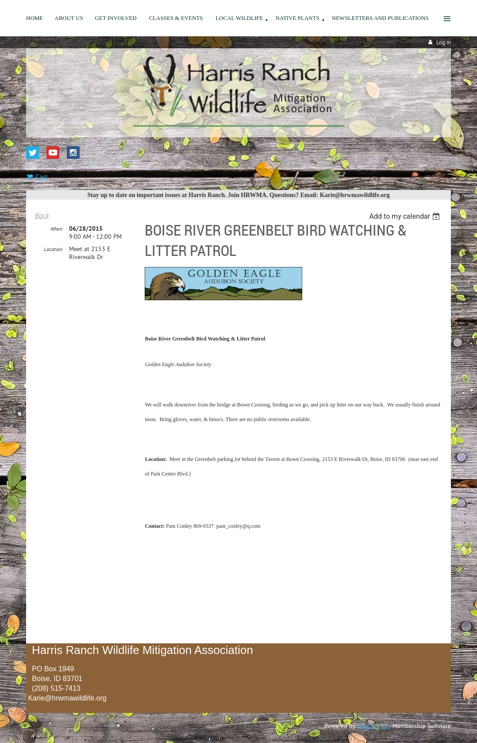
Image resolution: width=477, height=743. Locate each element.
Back (42, 215)
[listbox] (405, 216)
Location (53, 249)
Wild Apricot (374, 726)
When (56, 228)
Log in (443, 42)
